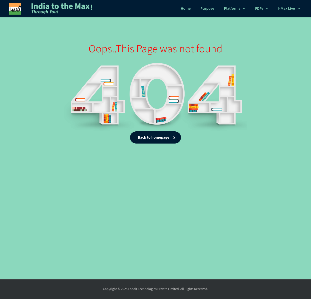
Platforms (232, 8)
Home (186, 8)
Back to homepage (155, 137)
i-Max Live (286, 8)
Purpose (207, 8)
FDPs (259, 8)
